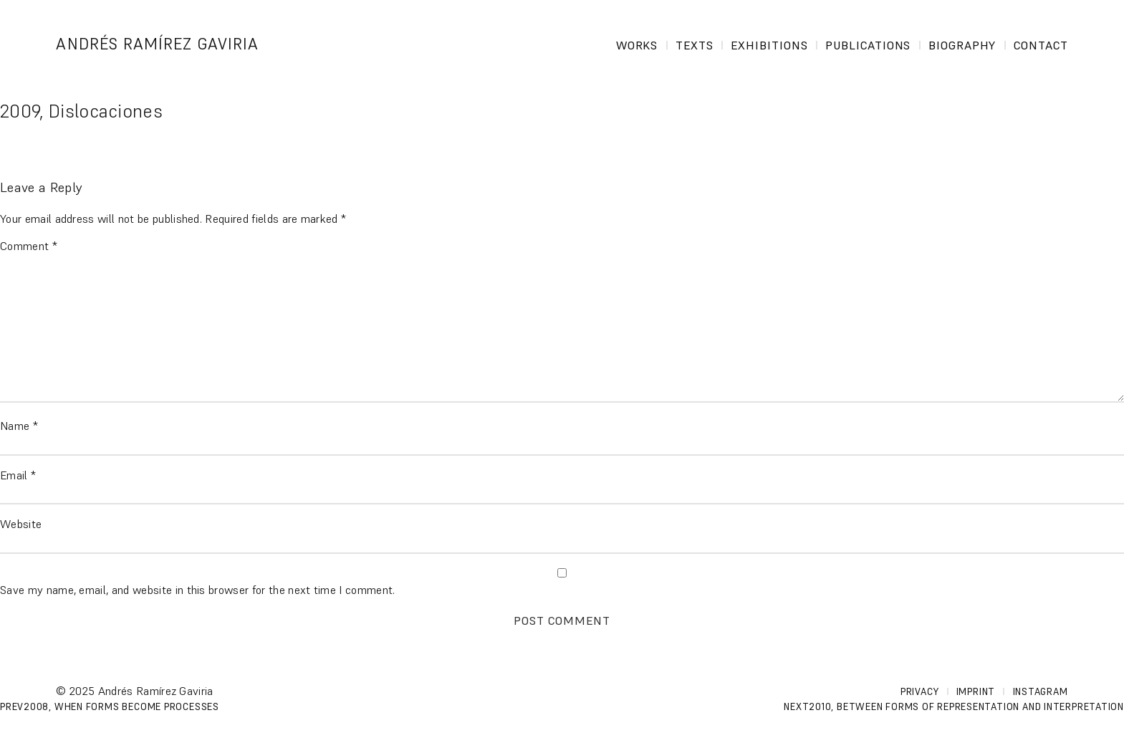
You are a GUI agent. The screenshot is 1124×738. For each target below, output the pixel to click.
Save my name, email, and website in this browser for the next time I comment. (197, 590)
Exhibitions (769, 45)
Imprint (975, 692)
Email (18, 475)
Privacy (919, 692)
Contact (1041, 45)
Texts (695, 45)
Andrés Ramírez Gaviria (157, 44)
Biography (962, 45)
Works (637, 45)
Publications (868, 45)
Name (19, 425)
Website (21, 524)
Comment (28, 246)
